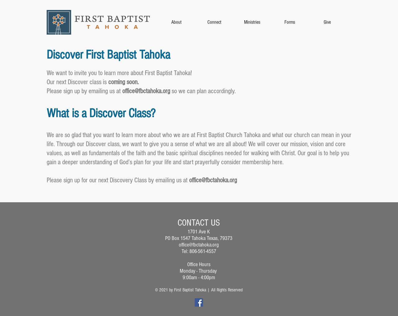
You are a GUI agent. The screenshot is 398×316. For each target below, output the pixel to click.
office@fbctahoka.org (146, 91)
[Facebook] (199, 302)
